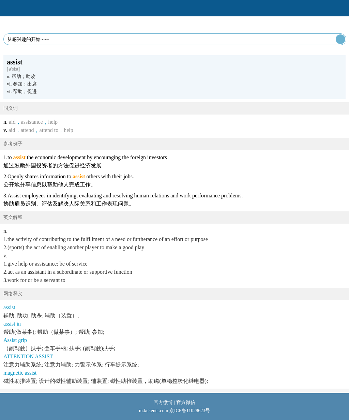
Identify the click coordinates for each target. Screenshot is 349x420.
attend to (49, 130)
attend (27, 130)
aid (12, 122)
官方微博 (163, 402)
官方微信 (185, 402)
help (53, 122)
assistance (32, 122)
